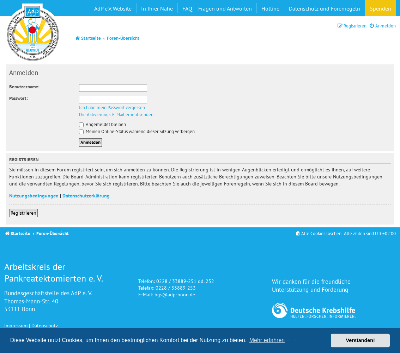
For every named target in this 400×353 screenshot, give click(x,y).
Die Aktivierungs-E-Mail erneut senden (116, 115)
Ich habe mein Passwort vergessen (112, 108)
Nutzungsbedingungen (34, 195)
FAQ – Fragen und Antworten (217, 8)
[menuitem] (382, 26)
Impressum (16, 325)
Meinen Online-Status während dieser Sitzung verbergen (137, 131)
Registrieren (23, 212)
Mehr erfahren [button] (267, 340)
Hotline (270, 8)
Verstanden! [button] (360, 340)
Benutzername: (24, 87)
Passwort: (18, 98)
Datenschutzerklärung (86, 195)
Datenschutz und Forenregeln (324, 8)
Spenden (380, 8)
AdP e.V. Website (113, 8)
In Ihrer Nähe (157, 8)
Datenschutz (44, 325)
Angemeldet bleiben (102, 124)
